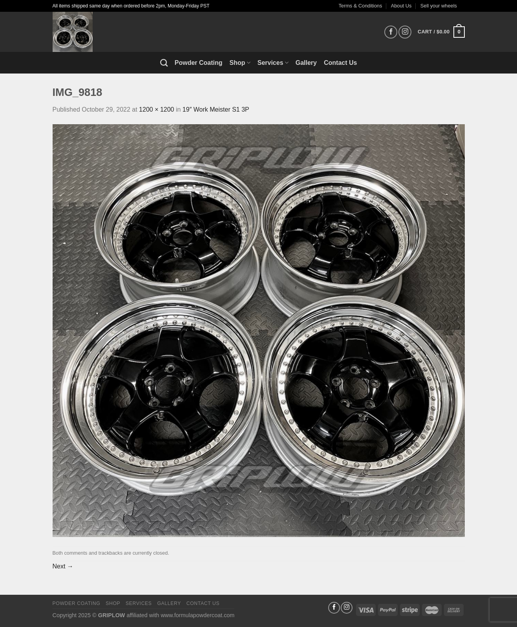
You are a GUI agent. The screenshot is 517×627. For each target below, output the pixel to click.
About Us (401, 6)
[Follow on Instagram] (404, 32)
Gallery (306, 62)
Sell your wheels (438, 6)
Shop (240, 62)
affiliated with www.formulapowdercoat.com (180, 615)
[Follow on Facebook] (390, 32)
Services (273, 62)
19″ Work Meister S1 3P (216, 109)
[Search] (164, 62)
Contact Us (340, 62)
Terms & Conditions (360, 6)
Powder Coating (199, 62)
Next (63, 566)
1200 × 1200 (156, 109)
